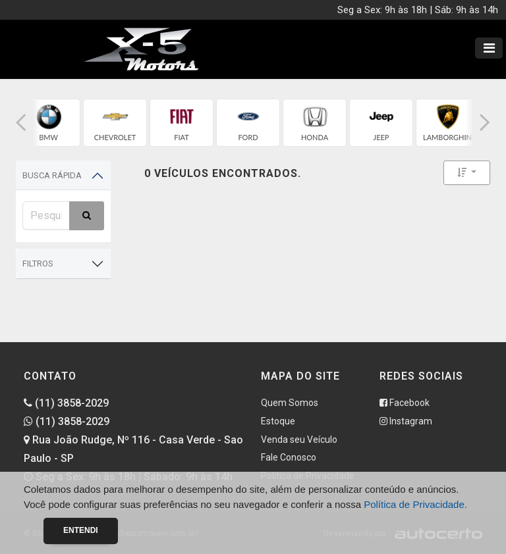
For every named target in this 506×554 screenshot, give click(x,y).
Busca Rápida (52, 175)
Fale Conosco (288, 457)
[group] (48, 123)
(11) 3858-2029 (66, 403)
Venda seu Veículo (299, 439)
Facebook (405, 402)
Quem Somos (289, 402)
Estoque (278, 421)
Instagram (406, 421)
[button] (21, 123)
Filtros (37, 263)
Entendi (80, 530)
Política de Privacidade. (415, 504)
